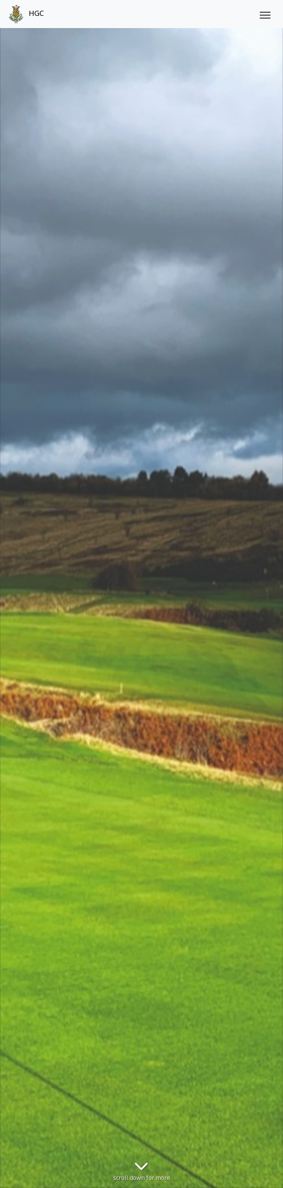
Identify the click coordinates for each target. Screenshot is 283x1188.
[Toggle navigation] (264, 14)
